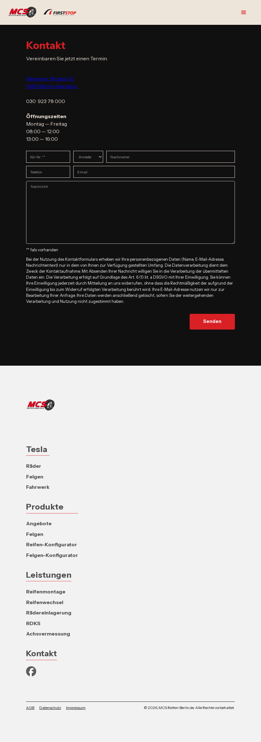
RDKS (33, 623)
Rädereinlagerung (48, 612)
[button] (243, 12)
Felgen (34, 476)
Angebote (39, 523)
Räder (33, 466)
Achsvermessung (48, 633)
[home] (45, 12)
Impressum (76, 707)
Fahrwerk (37, 487)
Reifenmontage (45, 591)
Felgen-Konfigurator (52, 555)
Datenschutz (50, 707)
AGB (30, 707)
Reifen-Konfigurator (51, 544)
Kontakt (41, 653)
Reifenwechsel (44, 602)
